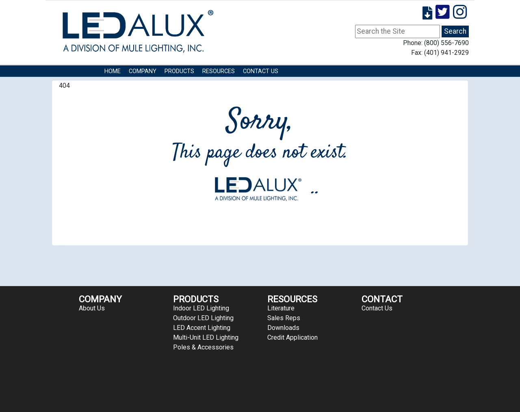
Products (179, 71)
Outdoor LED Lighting (203, 318)
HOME (112, 71)
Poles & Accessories (203, 347)
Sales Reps (283, 318)
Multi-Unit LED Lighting (205, 337)
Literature (281, 308)
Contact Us (260, 71)
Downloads (283, 328)
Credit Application (292, 337)
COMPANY (142, 71)
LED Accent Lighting (201, 328)
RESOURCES (218, 71)
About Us (92, 308)
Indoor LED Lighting (201, 308)
